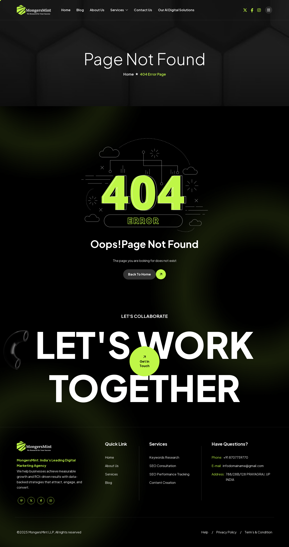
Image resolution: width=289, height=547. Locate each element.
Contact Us (143, 10)
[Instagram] (259, 10)
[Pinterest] (21, 500)
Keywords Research (164, 457)
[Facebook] (252, 10)
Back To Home (139, 274)
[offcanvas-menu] (268, 10)
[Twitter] (245, 10)
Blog (80, 10)
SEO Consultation (162, 466)
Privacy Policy (226, 532)
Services (119, 10)
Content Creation (162, 482)
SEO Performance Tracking (169, 474)
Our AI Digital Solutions (176, 10)
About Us (97, 10)
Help (204, 532)
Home (65, 10)
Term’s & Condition (258, 532)
